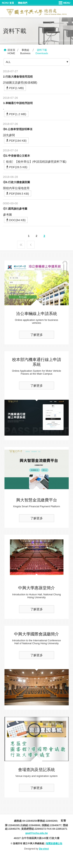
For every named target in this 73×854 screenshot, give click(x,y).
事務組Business (25, 52)
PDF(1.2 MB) (17, 114)
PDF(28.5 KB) (18, 167)
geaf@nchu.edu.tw (36, 833)
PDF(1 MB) (16, 88)
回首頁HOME (11, 52)
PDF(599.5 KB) (19, 193)
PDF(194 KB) (17, 140)
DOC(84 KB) (17, 220)
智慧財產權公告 (54, 843)
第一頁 (21, 244)
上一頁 (31, 244)
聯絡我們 (22, 3)
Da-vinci (44, 848)
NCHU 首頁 (8, 3)
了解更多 (36, 334)
